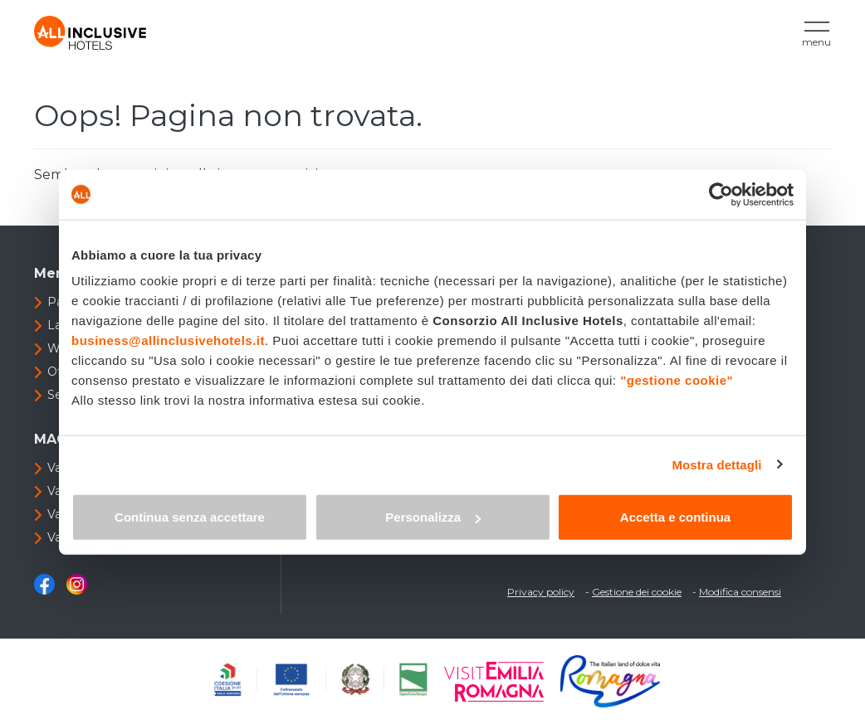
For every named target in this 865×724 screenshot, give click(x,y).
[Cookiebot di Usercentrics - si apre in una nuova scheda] (721, 194)
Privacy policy (540, 592)
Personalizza (433, 517)
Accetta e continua (675, 517)
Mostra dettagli (716, 464)
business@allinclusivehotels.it (168, 340)
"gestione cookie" (676, 380)
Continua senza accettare (190, 517)
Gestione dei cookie (637, 592)
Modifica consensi (740, 592)
